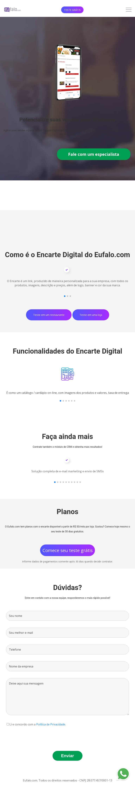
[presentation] (32, 737)
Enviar (67, 755)
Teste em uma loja (90, 315)
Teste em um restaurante (49, 315)
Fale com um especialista (93, 154)
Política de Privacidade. (51, 724)
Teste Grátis (72, 10)
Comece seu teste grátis (67, 550)
